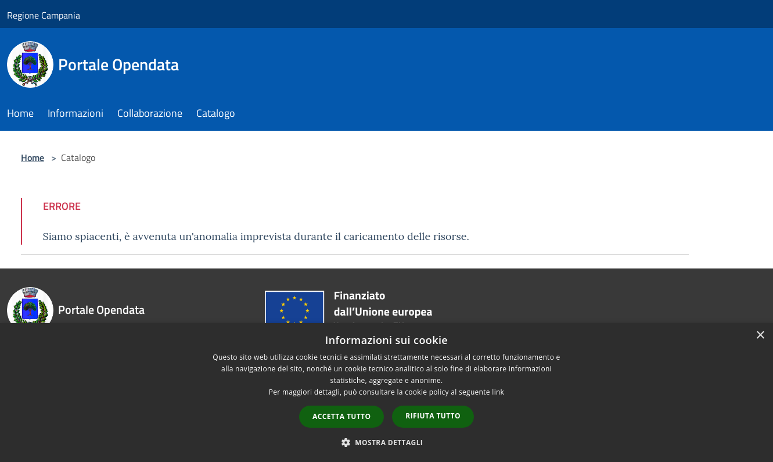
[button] (386, 442)
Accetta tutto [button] (341, 416)
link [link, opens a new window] (498, 392)
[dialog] (386, 392)
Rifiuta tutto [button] (433, 416)
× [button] (760, 335)
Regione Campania (43, 15)
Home (32, 157)
